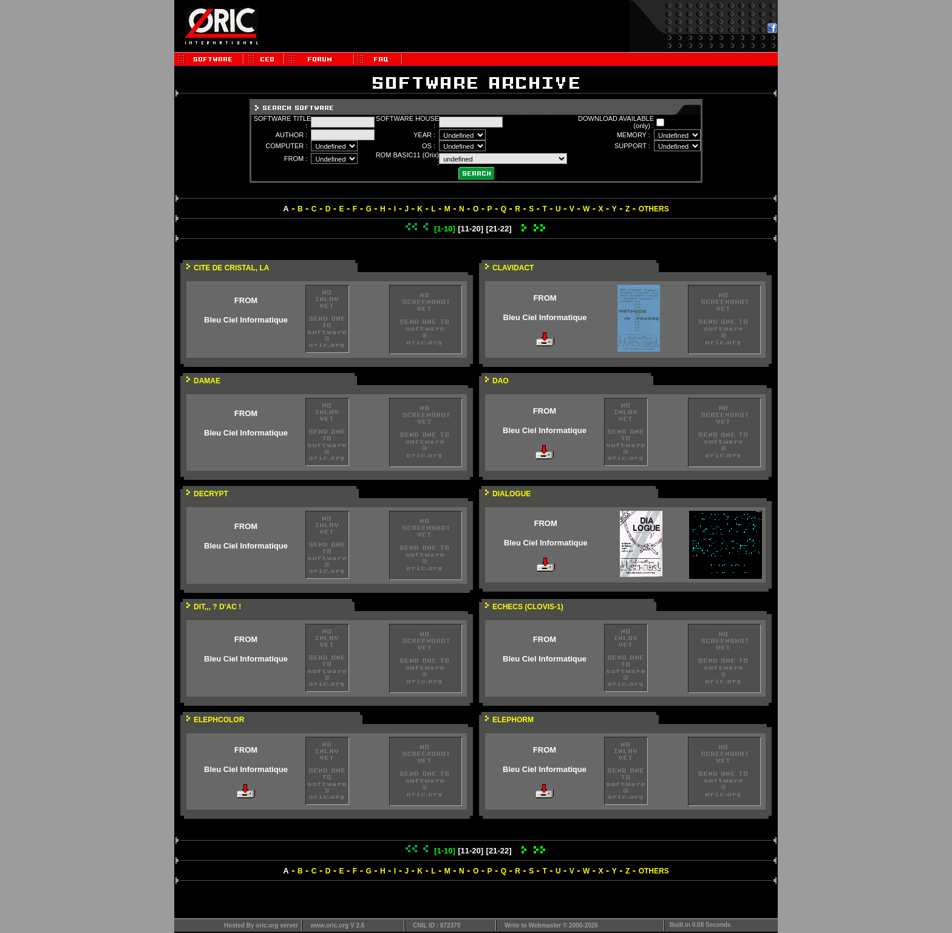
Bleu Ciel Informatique (246, 319)
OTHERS (654, 209)
